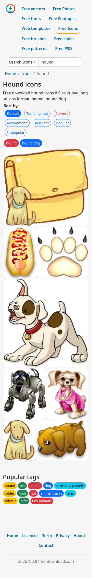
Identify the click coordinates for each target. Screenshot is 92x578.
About (79, 535)
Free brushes (34, 38)
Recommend (17, 123)
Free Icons (68, 28)
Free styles (64, 38)
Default (13, 113)
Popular (62, 123)
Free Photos (64, 9)
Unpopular (15, 132)
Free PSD (63, 48)
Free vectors (33, 9)
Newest (62, 113)
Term (47, 535)
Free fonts (31, 18)
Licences (30, 535)
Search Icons (20, 62)
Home (10, 73)
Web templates (36, 28)
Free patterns (34, 48)
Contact (46, 545)
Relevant (42, 123)
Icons (26, 73)
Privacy (63, 535)
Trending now (37, 113)
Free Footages (62, 18)
